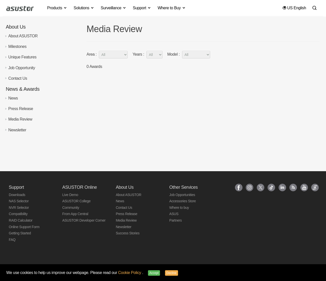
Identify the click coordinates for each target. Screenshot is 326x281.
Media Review (20, 119)
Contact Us (17, 78)
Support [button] (142, 8)
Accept (154, 273)
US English (294, 8)
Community (70, 208)
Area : (107, 54)
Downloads (17, 195)
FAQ (12, 240)
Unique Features (22, 57)
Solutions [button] (84, 8)
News (13, 98)
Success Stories (127, 233)
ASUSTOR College (76, 201)
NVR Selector (19, 208)
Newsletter (17, 130)
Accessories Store (182, 201)
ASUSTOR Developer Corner (83, 220)
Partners (175, 220)
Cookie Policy (130, 272)
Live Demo (70, 195)
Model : (188, 54)
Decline (172, 273)
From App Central (75, 214)
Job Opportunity (21, 68)
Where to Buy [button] (171, 8)
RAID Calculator (20, 220)
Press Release (20, 109)
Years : (147, 54)
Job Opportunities (182, 195)
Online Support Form (24, 227)
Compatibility (18, 214)
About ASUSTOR (23, 36)
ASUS (174, 214)
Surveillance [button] (113, 8)
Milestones (17, 46)
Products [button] (57, 8)
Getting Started (20, 233)
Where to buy (179, 208)
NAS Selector (19, 201)
